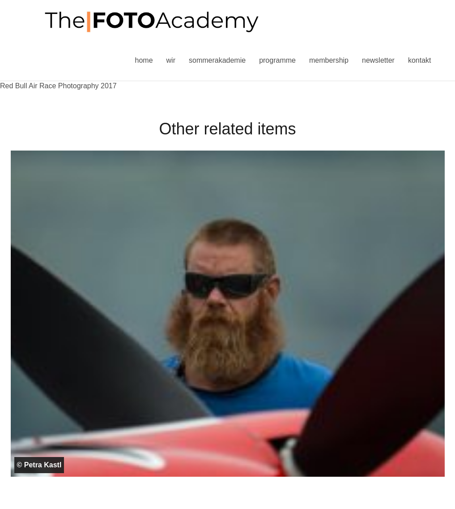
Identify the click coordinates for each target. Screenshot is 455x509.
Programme (277, 60)
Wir (170, 60)
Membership (329, 60)
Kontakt (419, 60)
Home (144, 60)
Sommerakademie (217, 60)
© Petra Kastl (39, 465)
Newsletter (378, 60)
